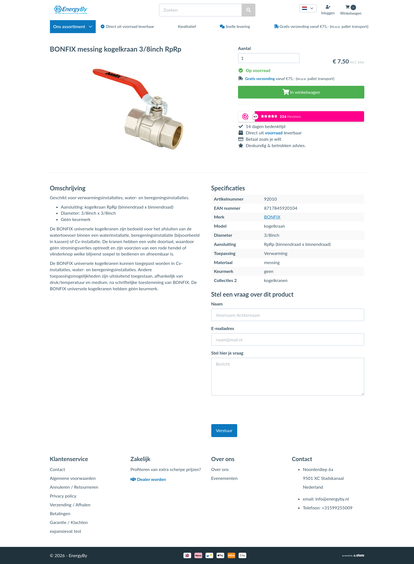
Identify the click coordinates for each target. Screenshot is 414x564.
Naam (217, 303)
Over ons (220, 469)
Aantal (244, 48)
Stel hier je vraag (227, 352)
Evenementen (224, 478)
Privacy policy (63, 495)
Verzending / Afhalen (70, 504)
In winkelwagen (301, 92)
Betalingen (60, 513)
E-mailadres (222, 328)
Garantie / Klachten (69, 522)
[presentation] (253, 410)
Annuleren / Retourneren (74, 486)
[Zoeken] (248, 10)
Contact (57, 469)
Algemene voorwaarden (73, 478)
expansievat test (65, 531)
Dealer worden (148, 479)
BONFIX (272, 216)
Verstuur (224, 430)
